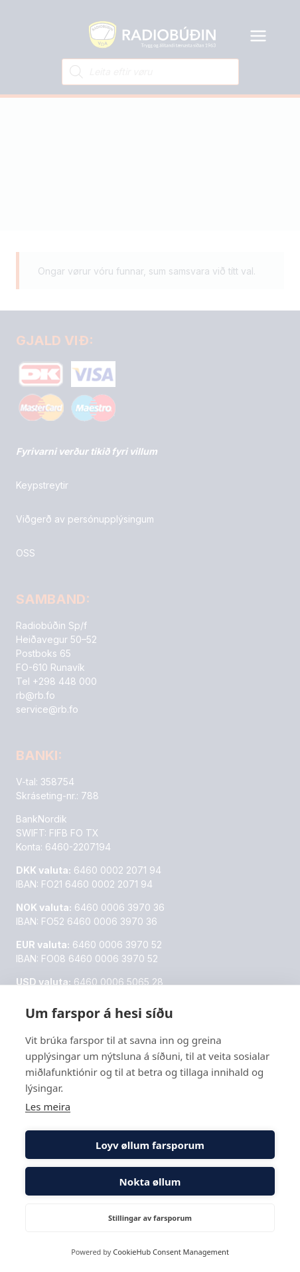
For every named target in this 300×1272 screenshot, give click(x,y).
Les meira (47, 1106)
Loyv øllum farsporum (150, 1145)
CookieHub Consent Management (171, 1252)
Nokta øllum (150, 1181)
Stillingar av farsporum (150, 1218)
